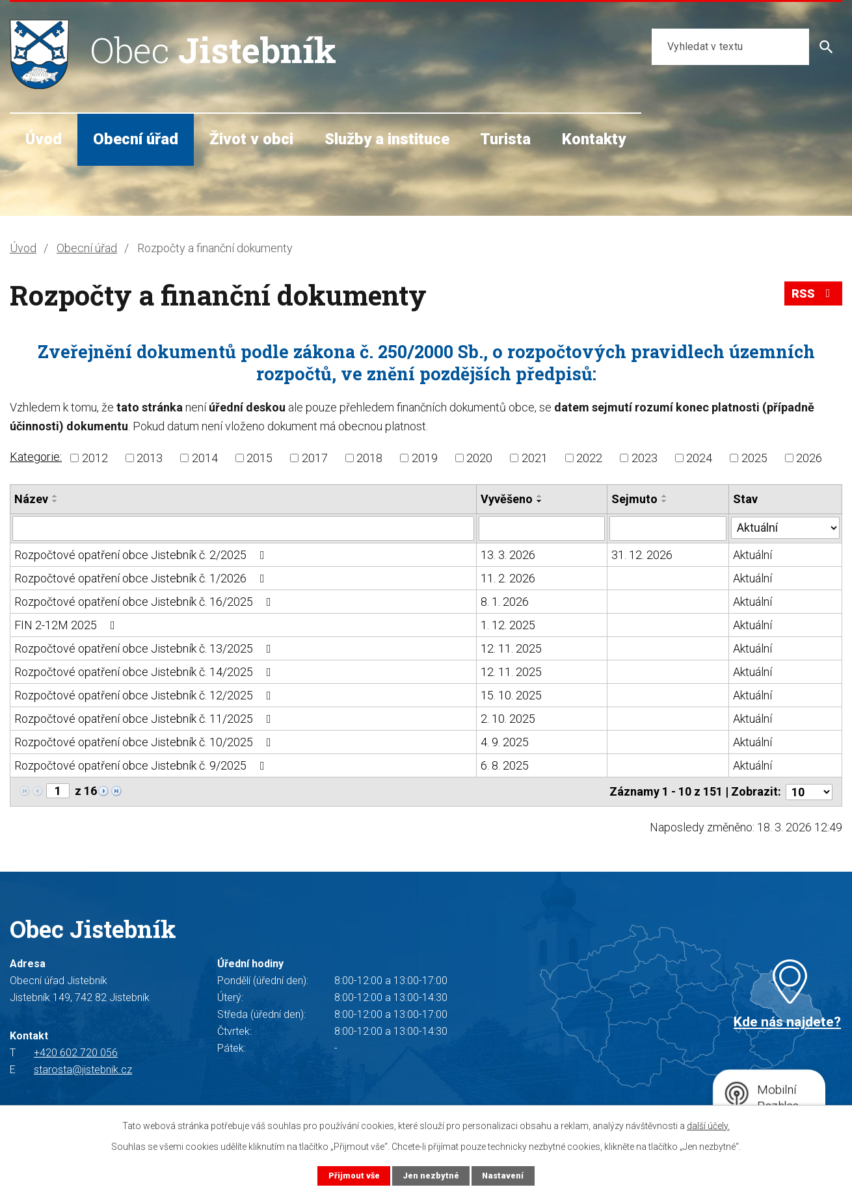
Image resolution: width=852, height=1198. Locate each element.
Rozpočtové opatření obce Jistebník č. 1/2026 (142, 578)
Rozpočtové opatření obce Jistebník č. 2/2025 (142, 555)
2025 (754, 458)
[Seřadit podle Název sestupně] (55, 501)
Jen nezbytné (431, 1175)
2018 (369, 458)
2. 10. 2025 (508, 718)
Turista (505, 139)
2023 (645, 458)
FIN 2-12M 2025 (67, 625)
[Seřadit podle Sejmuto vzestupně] (665, 496)
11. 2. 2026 (508, 578)
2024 (699, 458)
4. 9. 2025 (505, 742)
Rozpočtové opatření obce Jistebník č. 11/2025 (145, 718)
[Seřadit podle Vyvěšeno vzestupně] (540, 496)
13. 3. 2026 (508, 555)
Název (31, 499)
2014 (205, 458)
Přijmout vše (354, 1175)
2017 (315, 458)
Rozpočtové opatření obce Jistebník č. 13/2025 (145, 648)
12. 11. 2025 (511, 648)
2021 (535, 458)
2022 (589, 458)
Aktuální (752, 555)
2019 (425, 458)
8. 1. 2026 (505, 601)
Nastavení (503, 1175)
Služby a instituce (387, 139)
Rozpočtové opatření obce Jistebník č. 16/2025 (145, 601)
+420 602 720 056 (76, 1053)
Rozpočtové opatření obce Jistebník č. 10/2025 (145, 742)
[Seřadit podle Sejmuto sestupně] (665, 501)
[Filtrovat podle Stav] (785, 527)
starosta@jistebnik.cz (83, 1069)
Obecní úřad (135, 139)
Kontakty (594, 139)
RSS (814, 293)
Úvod (43, 139)
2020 (479, 458)
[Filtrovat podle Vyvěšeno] (542, 528)
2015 (259, 458)
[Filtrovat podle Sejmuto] (667, 528)
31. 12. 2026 (641, 555)
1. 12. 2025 (508, 625)
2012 (95, 458)
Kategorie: (36, 456)
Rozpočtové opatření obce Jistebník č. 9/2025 (142, 765)
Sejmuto (634, 499)
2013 (150, 458)
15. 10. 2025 (511, 695)
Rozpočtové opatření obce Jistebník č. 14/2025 (145, 672)
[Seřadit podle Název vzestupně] (55, 496)
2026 (809, 458)
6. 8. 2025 (505, 765)
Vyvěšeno (507, 499)
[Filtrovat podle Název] (243, 528)
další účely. (708, 1126)
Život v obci (251, 139)
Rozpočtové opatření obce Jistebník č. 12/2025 (145, 695)
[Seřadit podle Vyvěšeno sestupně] (540, 501)
